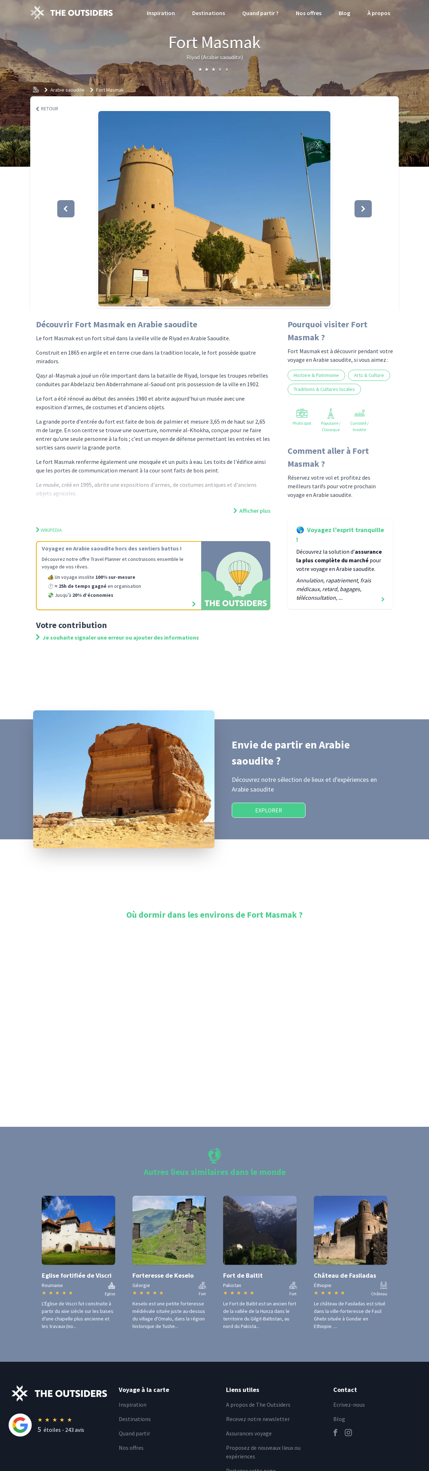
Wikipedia (49, 530)
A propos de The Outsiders (258, 1404)
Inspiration (161, 13)
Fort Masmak (110, 90)
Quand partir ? (260, 13)
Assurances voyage (249, 1433)
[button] (214, 209)
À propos (378, 13)
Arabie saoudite (67, 90)
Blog (344, 13)
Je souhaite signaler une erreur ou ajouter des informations (117, 637)
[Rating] (59, 1425)
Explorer (268, 810)
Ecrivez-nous (349, 1404)
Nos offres (308, 13)
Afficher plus (252, 510)
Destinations (208, 13)
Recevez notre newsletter (258, 1418)
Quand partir (134, 1433)
